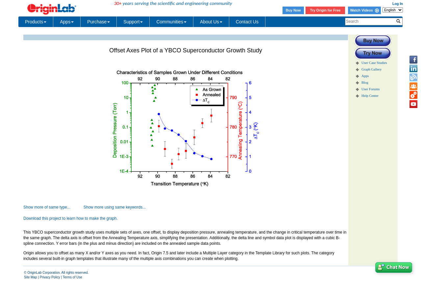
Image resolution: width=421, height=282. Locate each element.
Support (133, 21)
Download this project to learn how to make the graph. (70, 218)
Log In (397, 4)
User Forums (370, 89)
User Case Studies (374, 63)
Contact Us (247, 21)
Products (35, 21)
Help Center (370, 96)
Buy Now (293, 10)
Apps (67, 21)
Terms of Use (72, 277)
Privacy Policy (50, 277)
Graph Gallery (371, 69)
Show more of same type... (46, 207)
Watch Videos (364, 10)
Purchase (98, 21)
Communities (171, 21)
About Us (211, 21)
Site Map (30, 277)
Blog (364, 82)
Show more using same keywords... (115, 207)
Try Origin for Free (325, 10)
